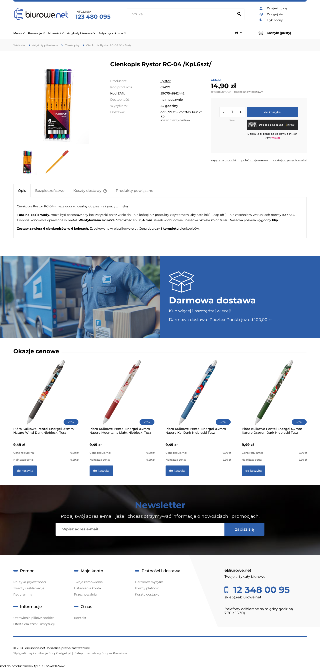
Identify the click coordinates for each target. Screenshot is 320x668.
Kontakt (80, 618)
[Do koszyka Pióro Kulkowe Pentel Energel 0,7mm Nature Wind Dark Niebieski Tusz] (25, 470)
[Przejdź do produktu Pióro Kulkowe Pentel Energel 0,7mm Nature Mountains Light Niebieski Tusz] (122, 398)
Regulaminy (22, 594)
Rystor (165, 81)
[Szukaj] (239, 14)
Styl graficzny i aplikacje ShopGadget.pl (42, 653)
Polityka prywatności (29, 582)
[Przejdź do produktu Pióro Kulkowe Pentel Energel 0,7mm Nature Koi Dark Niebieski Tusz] (198, 398)
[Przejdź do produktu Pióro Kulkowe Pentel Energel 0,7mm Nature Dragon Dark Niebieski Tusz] (274, 398)
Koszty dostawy (147, 594)
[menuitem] (19, 33)
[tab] (22, 190)
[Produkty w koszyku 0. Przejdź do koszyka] (279, 33)
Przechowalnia (85, 594)
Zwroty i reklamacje (28, 588)
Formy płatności (147, 588)
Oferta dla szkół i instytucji (34, 624)
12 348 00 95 (260, 589)
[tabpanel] (160, 217)
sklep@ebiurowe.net (243, 597)
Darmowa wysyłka (149, 582)
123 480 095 (93, 17)
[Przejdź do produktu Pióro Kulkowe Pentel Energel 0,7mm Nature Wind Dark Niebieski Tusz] (45, 398)
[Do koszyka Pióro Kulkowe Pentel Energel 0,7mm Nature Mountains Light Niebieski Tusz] (101, 470)
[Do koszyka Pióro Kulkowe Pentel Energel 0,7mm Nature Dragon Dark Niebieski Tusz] (253, 470)
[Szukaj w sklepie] (181, 14)
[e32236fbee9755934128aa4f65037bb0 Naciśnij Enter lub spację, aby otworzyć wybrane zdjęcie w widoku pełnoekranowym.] (56, 103)
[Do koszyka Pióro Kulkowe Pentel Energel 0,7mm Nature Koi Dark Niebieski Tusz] (177, 470)
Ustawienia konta (87, 588)
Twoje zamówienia (88, 582)
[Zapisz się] (244, 529)
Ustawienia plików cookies (33, 618)
